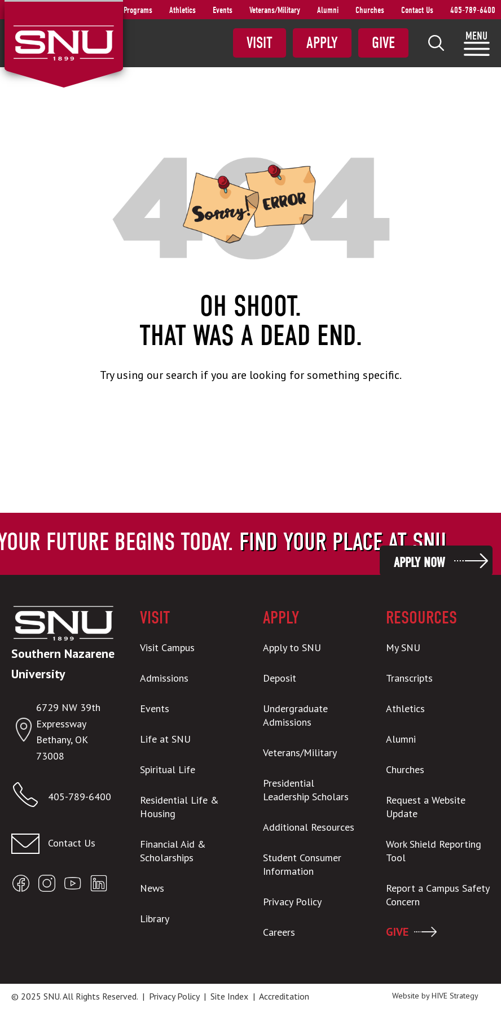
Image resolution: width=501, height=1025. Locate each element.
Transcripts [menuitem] (409, 677)
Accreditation (284, 996)
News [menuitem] (152, 888)
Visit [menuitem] (260, 43)
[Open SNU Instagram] (46, 886)
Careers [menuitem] (279, 932)
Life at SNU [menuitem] (165, 738)
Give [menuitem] (383, 43)
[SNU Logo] (63, 41)
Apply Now (419, 562)
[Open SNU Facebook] (20, 886)
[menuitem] (436, 43)
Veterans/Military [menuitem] (274, 10)
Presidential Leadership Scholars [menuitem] (306, 790)
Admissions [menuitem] (164, 677)
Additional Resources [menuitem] (308, 827)
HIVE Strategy (455, 996)
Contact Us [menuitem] (417, 10)
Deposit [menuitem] (279, 677)
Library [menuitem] (154, 918)
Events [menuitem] (222, 10)
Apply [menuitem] (322, 43)
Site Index (229, 996)
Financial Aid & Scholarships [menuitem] (173, 851)
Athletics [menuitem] (182, 10)
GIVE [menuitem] (397, 931)
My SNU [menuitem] (403, 647)
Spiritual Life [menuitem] (167, 769)
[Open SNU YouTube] (72, 886)
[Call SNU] (29, 797)
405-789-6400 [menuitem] (472, 10)
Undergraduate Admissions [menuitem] (295, 715)
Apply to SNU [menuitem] (292, 647)
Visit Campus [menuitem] (167, 647)
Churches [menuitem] (369, 10)
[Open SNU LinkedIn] (98, 886)
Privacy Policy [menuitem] (292, 901)
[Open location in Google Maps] (23, 732)
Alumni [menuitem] (328, 10)
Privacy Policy (174, 996)
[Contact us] (63, 844)
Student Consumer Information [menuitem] (302, 864)
